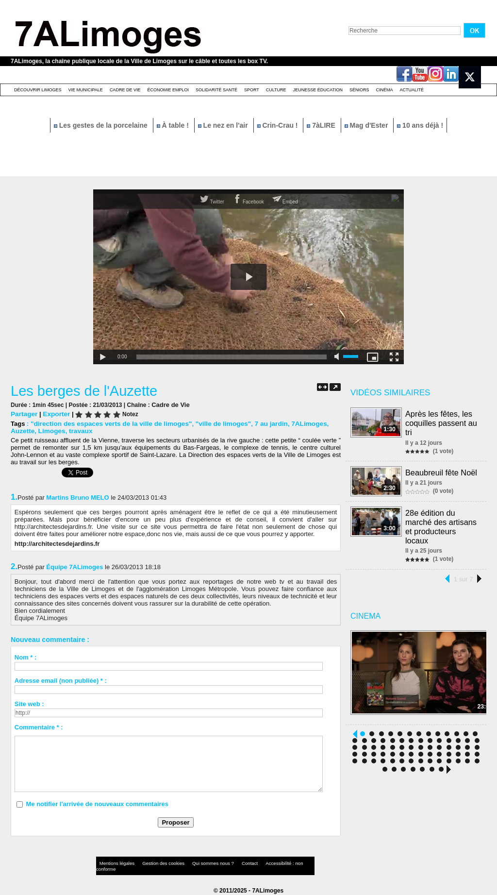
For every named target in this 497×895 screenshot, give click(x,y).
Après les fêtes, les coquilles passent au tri (441, 422)
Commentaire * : (39, 726)
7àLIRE (322, 125)
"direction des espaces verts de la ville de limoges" (107, 423)
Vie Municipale (85, 89)
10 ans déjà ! (420, 125)
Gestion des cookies (154, 863)
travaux (77, 430)
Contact (229, 863)
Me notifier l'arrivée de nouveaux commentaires (97, 803)
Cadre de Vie (125, 89)
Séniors (359, 89)
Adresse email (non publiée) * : (61, 680)
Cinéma (384, 89)
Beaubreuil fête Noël (441, 471)
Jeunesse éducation (318, 89)
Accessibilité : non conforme (267, 863)
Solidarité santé (216, 89)
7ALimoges (296, 423)
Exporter (54, 413)
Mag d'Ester (367, 125)
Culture (276, 89)
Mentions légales (114, 863)
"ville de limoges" (214, 423)
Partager (23, 413)
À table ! (174, 125)
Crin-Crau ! (278, 125)
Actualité (412, 89)
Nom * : (26, 656)
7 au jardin (260, 423)
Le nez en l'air (224, 125)
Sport (251, 89)
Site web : (29, 703)
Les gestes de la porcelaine (101, 125)
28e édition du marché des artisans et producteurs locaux (441, 525)
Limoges (50, 430)
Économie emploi (168, 89)
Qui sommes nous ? (197, 863)
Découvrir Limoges (38, 89)
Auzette (22, 430)
